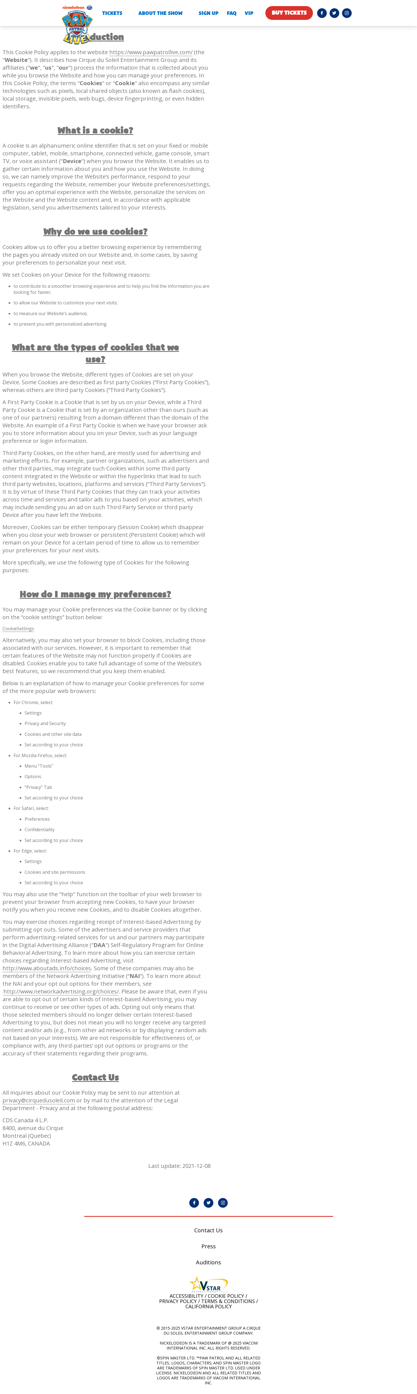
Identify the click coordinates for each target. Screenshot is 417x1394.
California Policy (208, 1306)
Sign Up (209, 13)
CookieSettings (18, 629)
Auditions (208, 1262)
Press (208, 1246)
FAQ (231, 13)
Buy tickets (289, 12)
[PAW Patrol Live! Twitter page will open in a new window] (334, 13)
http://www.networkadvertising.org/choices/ (61, 991)
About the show (160, 13)
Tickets (112, 13)
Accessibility (186, 1296)
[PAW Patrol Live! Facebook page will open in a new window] (322, 13)
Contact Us (208, 1230)
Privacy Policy (178, 1301)
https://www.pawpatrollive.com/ (151, 52)
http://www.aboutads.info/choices (47, 968)
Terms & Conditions (228, 1301)
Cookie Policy (226, 1296)
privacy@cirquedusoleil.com (38, 1100)
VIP (249, 13)
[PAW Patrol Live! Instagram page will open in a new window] (347, 13)
